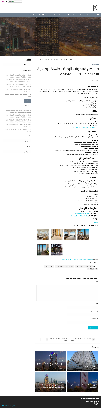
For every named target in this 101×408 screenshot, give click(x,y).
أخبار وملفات (31, 14)
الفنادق (94, 363)
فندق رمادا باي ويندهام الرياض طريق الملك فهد (84, 386)
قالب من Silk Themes (8, 405)
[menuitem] (88, 15)
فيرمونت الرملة (49, 266)
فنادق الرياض (46, 60)
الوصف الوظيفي (87, 14)
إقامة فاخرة (88, 266)
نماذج (59, 14)
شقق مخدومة (69, 266)
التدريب (79, 14)
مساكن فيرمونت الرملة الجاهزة (79, 215)
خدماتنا (44, 14)
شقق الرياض (79, 266)
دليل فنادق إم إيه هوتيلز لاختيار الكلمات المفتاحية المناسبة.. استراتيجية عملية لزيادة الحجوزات (18, 76)
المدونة (38, 14)
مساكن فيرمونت (92, 269)
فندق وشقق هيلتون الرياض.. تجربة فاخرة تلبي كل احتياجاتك (77, 259)
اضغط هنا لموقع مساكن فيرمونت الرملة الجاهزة (85, 127)
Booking (96, 222)
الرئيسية (40, 60)
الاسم (96, 303)
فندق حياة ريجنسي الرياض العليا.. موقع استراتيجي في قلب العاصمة (51, 364)
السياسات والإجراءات (69, 14)
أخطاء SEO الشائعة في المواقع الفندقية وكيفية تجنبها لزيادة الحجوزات (18, 90)
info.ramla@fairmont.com (82, 213)
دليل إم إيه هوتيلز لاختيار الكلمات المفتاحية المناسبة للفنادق (18, 95)
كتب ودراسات (52, 14)
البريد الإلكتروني (94, 311)
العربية (11, 1)
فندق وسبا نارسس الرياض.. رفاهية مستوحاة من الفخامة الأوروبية (53, 386)
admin (93, 369)
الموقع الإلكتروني (94, 319)
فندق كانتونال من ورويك (88, 366)
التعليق (96, 281)
